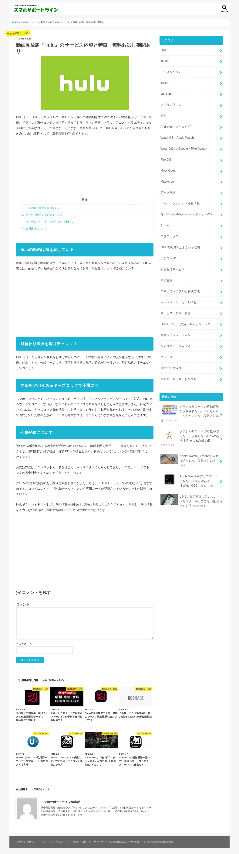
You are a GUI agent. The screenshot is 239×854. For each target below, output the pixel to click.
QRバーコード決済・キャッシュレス (183, 299)
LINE (163, 49)
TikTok (164, 59)
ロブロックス (168, 219)
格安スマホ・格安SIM (174, 319)
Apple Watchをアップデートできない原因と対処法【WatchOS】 (189, 443)
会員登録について (34, 228)
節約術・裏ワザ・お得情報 (177, 349)
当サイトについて (26, 841)
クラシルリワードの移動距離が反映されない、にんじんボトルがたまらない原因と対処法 (189, 382)
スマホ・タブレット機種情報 (178, 189)
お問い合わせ (80, 841)
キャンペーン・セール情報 (177, 279)
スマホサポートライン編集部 (60, 802)
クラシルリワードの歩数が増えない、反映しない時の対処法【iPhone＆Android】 (189, 404)
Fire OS (165, 149)
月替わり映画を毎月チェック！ (42, 214)
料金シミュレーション (174, 309)
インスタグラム (170, 69)
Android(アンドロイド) (174, 119)
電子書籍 (166, 259)
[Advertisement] (84, 167)
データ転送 (167, 179)
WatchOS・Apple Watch (175, 129)
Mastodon (166, 169)
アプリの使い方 (170, 99)
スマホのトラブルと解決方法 (178, 269)
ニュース (166, 329)
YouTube (165, 89)
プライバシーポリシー (54, 841)
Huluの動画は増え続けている (41, 207)
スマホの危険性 (170, 339)
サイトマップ (101, 841)
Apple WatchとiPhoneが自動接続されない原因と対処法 (189, 425)
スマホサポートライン (141, 841)
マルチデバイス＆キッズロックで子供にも (49, 221)
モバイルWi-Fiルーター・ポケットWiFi (184, 199)
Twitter (164, 79)
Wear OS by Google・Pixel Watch (181, 139)
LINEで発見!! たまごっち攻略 (178, 229)
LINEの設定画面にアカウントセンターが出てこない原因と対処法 (189, 462)
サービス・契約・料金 (174, 289)
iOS (162, 109)
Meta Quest (167, 159)
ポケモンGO (168, 239)
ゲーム (164, 209)
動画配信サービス (171, 249)
